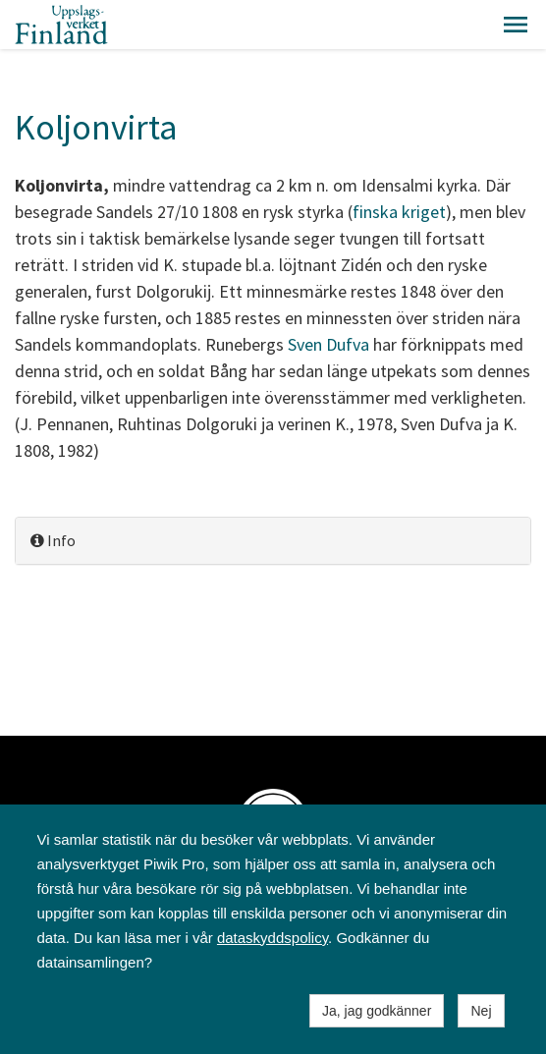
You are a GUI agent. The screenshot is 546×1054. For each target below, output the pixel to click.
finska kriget (399, 211)
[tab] (273, 541)
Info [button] (53, 540)
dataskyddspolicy (272, 937)
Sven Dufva (328, 344)
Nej (480, 1011)
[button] (515, 24)
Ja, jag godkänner (376, 1011)
